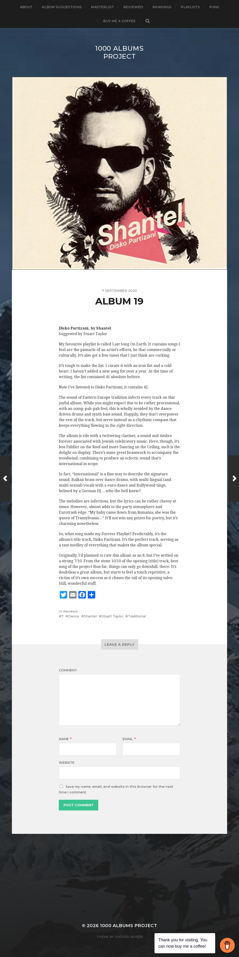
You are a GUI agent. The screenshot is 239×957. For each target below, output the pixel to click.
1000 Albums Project (119, 52)
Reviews (70, 611)
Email (129, 739)
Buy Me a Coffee (119, 21)
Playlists (190, 7)
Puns (214, 7)
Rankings (161, 7)
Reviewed (133, 7)
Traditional (137, 616)
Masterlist (102, 7)
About (26, 7)
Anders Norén (129, 937)
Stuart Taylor (112, 616)
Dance (73, 616)
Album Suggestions (61, 7)
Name (65, 739)
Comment (68, 670)
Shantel (90, 616)
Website (66, 762)
